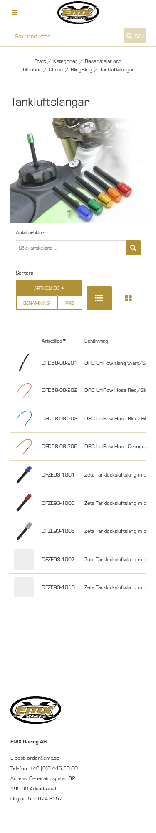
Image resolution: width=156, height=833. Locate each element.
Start (40, 61)
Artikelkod (52, 340)
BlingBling (81, 69)
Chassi (56, 69)
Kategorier (65, 61)
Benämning (36, 303)
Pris (69, 303)
